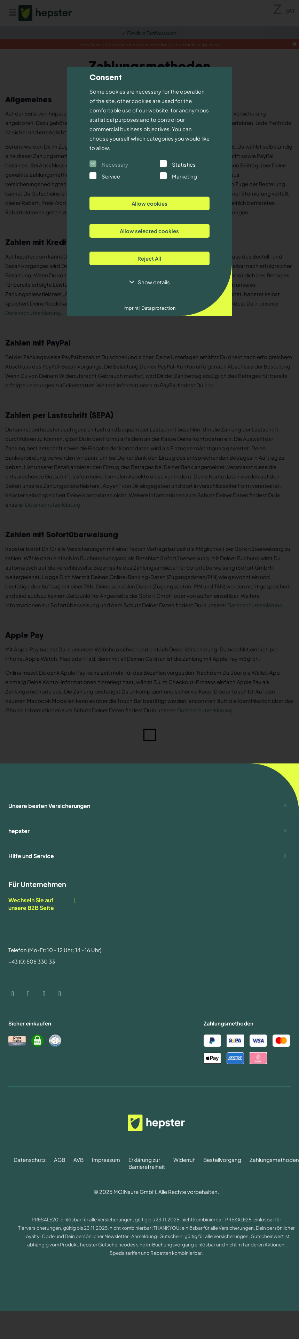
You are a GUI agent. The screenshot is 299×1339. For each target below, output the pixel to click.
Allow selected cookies (149, 231)
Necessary (115, 164)
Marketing (184, 176)
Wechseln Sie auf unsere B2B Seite (43, 903)
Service (111, 176)
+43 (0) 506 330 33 (31, 961)
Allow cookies (149, 203)
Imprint (132, 308)
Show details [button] (154, 282)
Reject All (149, 258)
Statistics (184, 164)
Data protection (158, 308)
